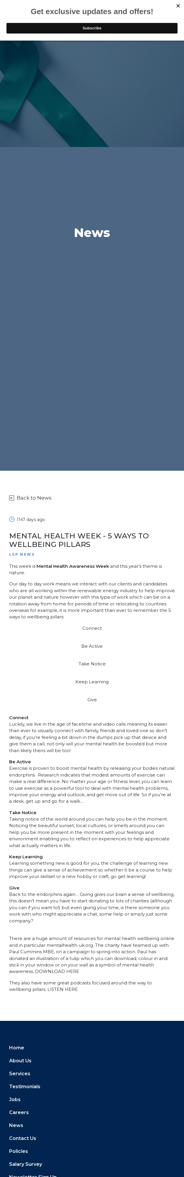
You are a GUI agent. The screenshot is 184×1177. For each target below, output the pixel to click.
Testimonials (24, 1086)
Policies (18, 1151)
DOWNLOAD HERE (57, 971)
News (16, 1125)
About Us (20, 1061)
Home (16, 1048)
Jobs (15, 1099)
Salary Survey (25, 1164)
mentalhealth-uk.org (70, 945)
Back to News (30, 498)
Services (19, 1073)
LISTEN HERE (62, 989)
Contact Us (22, 1138)
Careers (19, 1112)
